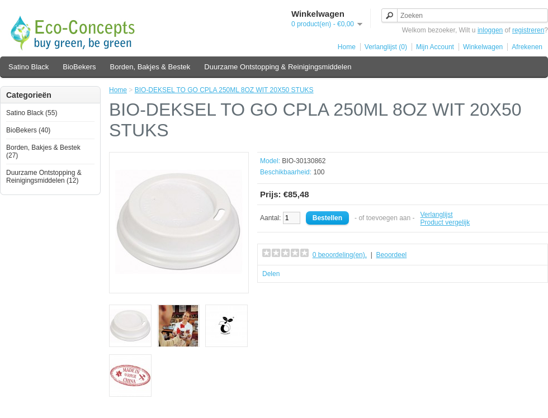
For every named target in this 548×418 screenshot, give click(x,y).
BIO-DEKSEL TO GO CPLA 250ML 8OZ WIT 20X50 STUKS (224, 90)
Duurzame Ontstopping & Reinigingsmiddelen (277, 67)
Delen (271, 274)
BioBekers (79, 67)
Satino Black (28, 67)
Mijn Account (435, 47)
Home (347, 47)
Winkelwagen (483, 47)
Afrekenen (527, 47)
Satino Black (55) (31, 113)
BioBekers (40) (28, 130)
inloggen (490, 30)
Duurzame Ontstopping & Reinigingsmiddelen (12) (44, 176)
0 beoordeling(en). (340, 255)
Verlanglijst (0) (386, 47)
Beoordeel (391, 255)
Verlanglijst (437, 214)
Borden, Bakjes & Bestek (150, 67)
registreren (528, 30)
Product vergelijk (445, 222)
